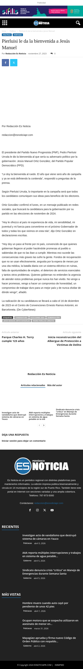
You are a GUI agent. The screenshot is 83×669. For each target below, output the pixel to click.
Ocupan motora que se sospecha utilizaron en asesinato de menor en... (50, 622)
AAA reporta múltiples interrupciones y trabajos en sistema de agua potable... (51, 554)
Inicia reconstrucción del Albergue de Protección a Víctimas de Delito (64, 340)
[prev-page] (39, 425)
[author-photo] (41, 361)
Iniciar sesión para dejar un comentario (24, 440)
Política (13, 31)
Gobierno (27, 560)
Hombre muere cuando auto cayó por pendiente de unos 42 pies (45, 604)
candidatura (21, 317)
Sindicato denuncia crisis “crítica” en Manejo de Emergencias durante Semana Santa (68, 412)
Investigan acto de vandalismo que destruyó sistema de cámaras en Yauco (14, 415)
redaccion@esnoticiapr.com (48, 503)
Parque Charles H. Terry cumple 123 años (18, 339)
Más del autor (54, 385)
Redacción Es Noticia (16, 53)
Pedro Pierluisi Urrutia (43, 321)
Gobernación (54, 317)
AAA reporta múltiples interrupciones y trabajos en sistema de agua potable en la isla (41, 415)
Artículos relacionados (33, 385)
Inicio (4, 31)
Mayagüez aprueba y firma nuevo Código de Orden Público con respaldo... (49, 639)
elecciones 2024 (37, 317)
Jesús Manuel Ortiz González (17, 321)
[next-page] (44, 425)
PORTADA (18, 35)
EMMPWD (59, 665)
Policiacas (27, 543)
